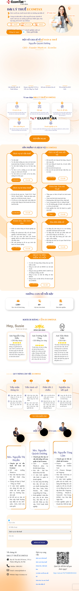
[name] (39, 522)
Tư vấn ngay (39, 139)
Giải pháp (24, 4)
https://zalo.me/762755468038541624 (64, 573)
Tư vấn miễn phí (39, 416)
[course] (39, 531)
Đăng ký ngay (14, 32)
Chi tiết (28, 180)
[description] (39, 537)
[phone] (39, 527)
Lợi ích (23, 1)
